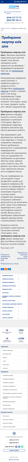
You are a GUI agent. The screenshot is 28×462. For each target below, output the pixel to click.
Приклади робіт (7, 354)
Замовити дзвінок (14, 450)
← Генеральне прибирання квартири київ (5, 257)
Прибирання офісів (7, 289)
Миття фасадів (6, 314)
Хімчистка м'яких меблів (8, 300)
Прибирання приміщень (9, 401)
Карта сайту (6, 364)
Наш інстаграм (15, 459)
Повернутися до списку (9, 264)
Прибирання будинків (7, 279)
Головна (3, 28)
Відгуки (5, 357)
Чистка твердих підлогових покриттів (12, 304)
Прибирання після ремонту (9, 286)
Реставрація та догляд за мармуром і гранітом (11, 297)
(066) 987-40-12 (9, 446)
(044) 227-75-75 (14, 17)
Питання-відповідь (8, 350)
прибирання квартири (12, 72)
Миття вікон (5, 292)
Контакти (5, 368)
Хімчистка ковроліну (7, 317)
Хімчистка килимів (7, 311)
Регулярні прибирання (7, 307)
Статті (8, 28)
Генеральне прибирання (8, 282)
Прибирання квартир (7, 275)
